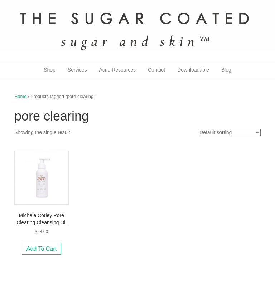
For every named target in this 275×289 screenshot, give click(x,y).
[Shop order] (229, 132)
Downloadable (193, 70)
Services (77, 70)
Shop (50, 70)
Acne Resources (117, 70)
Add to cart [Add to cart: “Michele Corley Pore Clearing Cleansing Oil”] (41, 249)
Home (20, 96)
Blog (226, 70)
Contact (156, 70)
